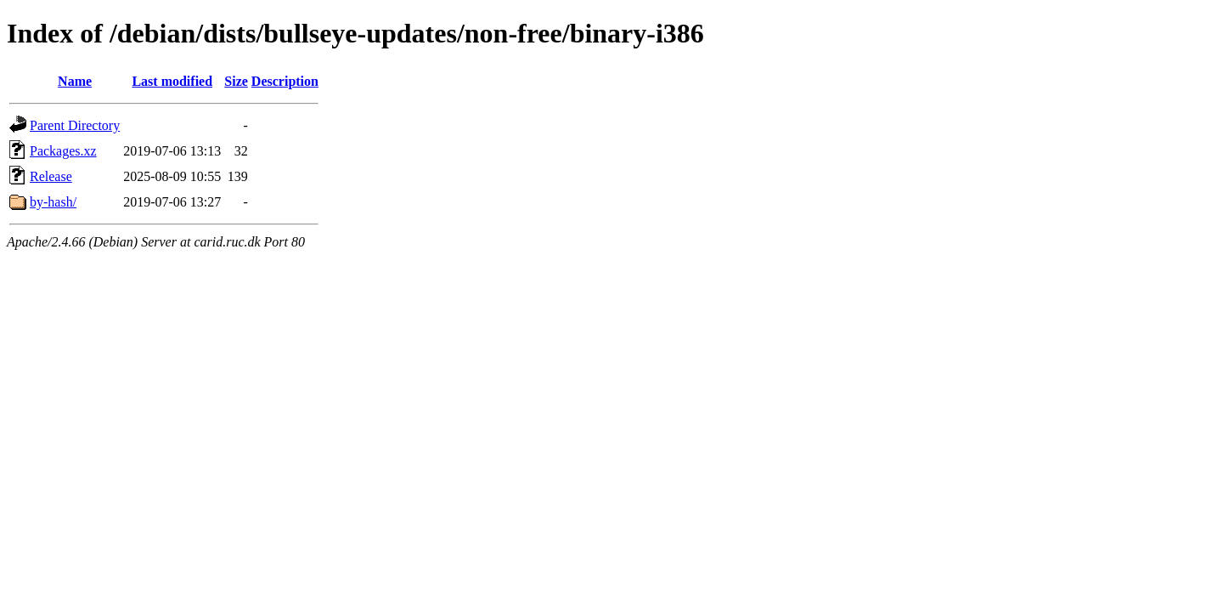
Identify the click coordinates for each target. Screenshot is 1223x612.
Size (236, 81)
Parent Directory (75, 125)
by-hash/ (53, 202)
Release (51, 176)
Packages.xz (63, 151)
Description (284, 81)
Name (75, 81)
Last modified (172, 81)
